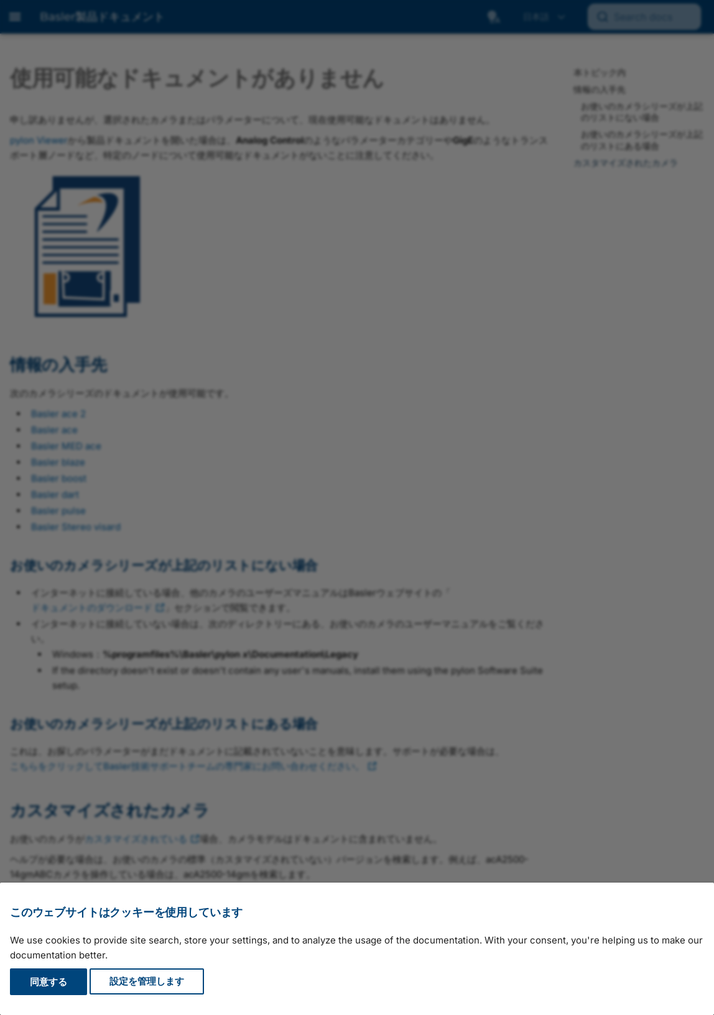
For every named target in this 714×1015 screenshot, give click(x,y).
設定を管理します (146, 982)
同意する (48, 982)
